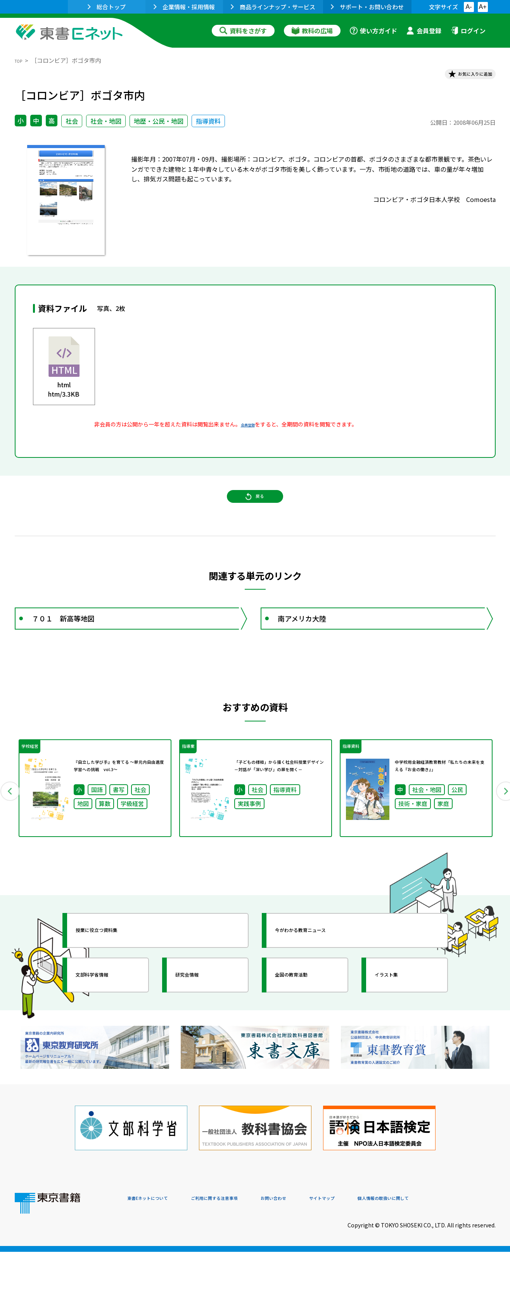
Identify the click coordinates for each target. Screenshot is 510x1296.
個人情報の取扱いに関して (458, 1243)
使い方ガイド (373, 30)
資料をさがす (243, 30)
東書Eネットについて (157, 1243)
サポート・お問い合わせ (367, 7)
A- (469, 6)
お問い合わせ (319, 1243)
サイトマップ (379, 1243)
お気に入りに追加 (462, 76)
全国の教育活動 (306, 1028)
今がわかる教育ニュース (320, 983)
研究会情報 (199, 1028)
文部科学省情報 (107, 1028)
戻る (255, 512)
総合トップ (107, 7)
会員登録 (423, 30)
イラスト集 (399, 1028)
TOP (21, 60)
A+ (482, 6)
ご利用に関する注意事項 (244, 1243)
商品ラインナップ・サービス (273, 7)
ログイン (468, 30)
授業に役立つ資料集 (114, 983)
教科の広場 (312, 30)
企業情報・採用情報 (184, 7)
